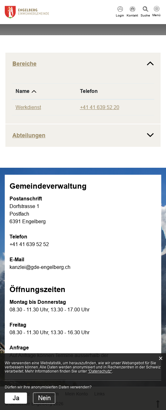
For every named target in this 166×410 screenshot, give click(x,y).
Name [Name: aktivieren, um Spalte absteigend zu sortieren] (23, 91)
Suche (145, 15)
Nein (44, 397)
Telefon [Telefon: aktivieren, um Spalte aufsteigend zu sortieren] (89, 91)
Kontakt (132, 15)
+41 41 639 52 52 (29, 244)
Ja (16, 397)
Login (120, 15)
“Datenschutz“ (100, 371)
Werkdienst (28, 107)
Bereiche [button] (24, 64)
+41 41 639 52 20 (99, 107)
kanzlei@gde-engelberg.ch (40, 267)
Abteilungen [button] (28, 135)
